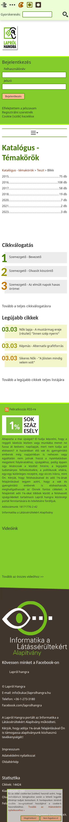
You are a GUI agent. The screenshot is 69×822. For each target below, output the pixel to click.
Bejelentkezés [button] (13, 96)
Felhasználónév (14, 69)
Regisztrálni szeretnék (17, 112)
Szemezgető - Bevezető (25, 257)
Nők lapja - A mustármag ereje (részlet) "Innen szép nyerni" (40, 331)
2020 (5, 200)
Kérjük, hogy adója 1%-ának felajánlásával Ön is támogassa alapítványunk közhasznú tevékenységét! (33, 732)
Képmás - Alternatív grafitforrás (41, 346)
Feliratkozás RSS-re (20, 409)
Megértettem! (30, 818)
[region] (34, 179)
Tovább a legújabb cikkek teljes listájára (33, 379)
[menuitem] (34, 133)
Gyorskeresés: (11, 14)
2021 (5, 206)
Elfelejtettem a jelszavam (19, 108)
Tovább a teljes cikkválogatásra (26, 306)
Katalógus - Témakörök (20, 153)
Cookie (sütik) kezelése (18, 116)
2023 (5, 212)
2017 (5, 188)
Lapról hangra (19, 672)
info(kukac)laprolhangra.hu (31, 693)
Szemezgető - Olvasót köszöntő (31, 271)
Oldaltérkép (10, 762)
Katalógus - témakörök (18, 170)
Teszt (40, 170)
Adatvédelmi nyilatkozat (18, 755)
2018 (5, 194)
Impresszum (11, 749)
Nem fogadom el (50, 818)
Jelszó (8, 81)
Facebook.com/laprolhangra (22, 705)
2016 (5, 182)
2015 (5, 176)
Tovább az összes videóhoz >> (23, 577)
